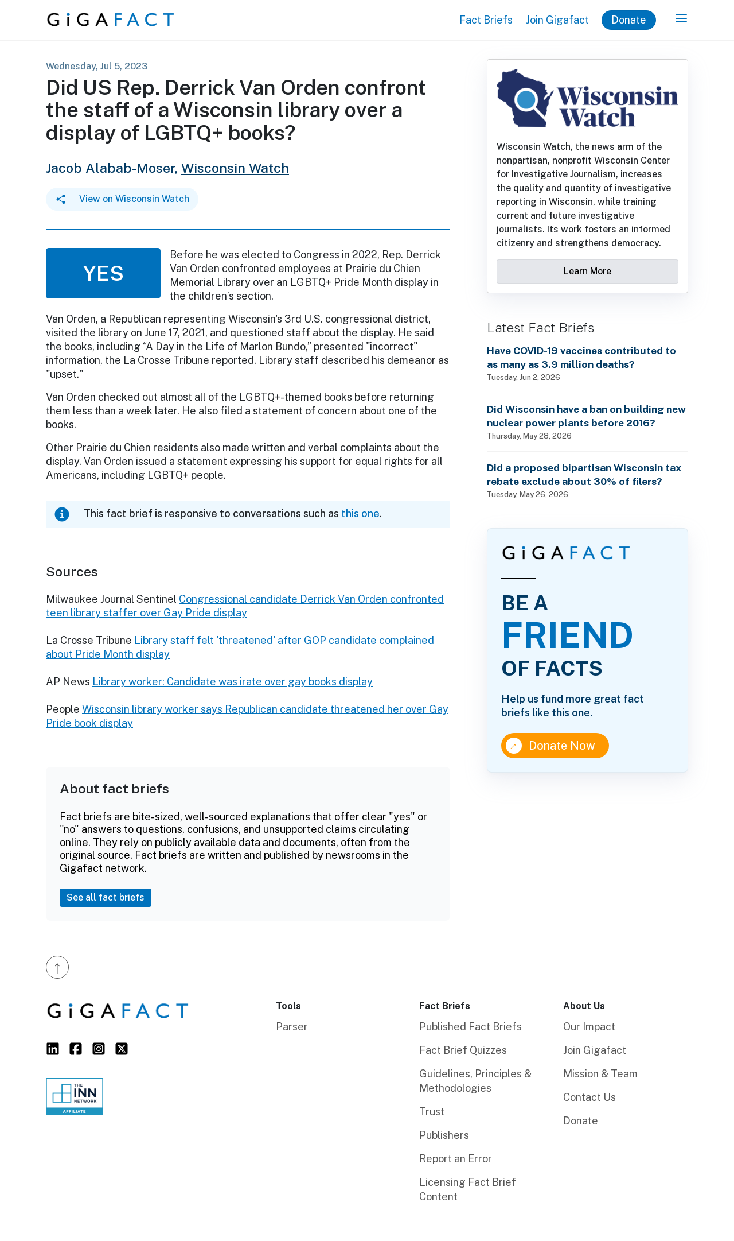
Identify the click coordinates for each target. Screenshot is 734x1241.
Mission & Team (600, 1074)
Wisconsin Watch (235, 168)
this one (360, 513)
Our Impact (589, 1027)
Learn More (587, 271)
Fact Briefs (486, 20)
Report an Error (455, 1159)
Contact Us (589, 1097)
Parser (292, 1027)
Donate (628, 20)
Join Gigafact (557, 20)
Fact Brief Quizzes (463, 1050)
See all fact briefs (106, 897)
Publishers (444, 1135)
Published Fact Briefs (470, 1027)
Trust (431, 1112)
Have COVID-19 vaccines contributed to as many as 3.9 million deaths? (581, 357)
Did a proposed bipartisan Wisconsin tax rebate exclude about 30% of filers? (584, 474)
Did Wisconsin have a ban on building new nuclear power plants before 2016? (586, 416)
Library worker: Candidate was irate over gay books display (232, 682)
